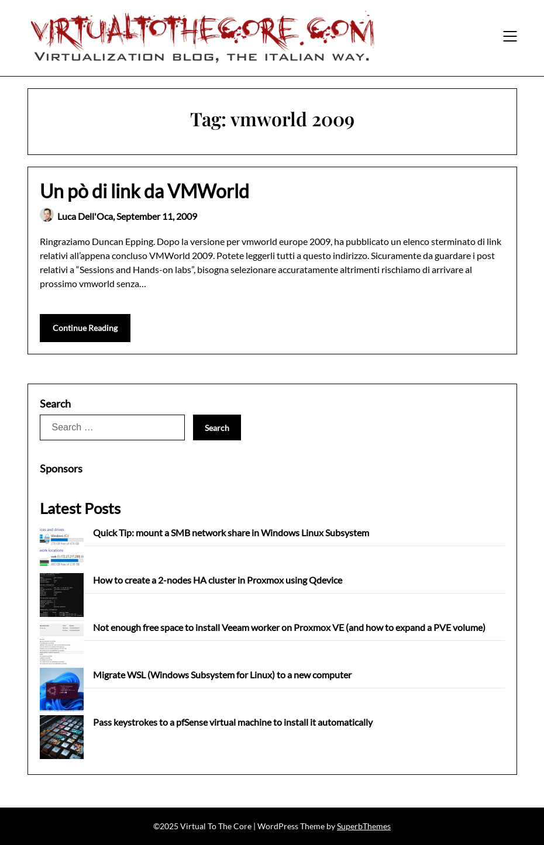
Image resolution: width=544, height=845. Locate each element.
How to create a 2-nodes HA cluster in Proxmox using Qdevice (217, 579)
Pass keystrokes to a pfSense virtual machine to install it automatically (233, 721)
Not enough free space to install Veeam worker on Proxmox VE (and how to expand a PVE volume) (289, 627)
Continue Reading (85, 328)
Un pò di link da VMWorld (144, 191)
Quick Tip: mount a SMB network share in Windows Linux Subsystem (231, 532)
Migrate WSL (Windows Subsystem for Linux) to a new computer (222, 674)
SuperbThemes (364, 826)
